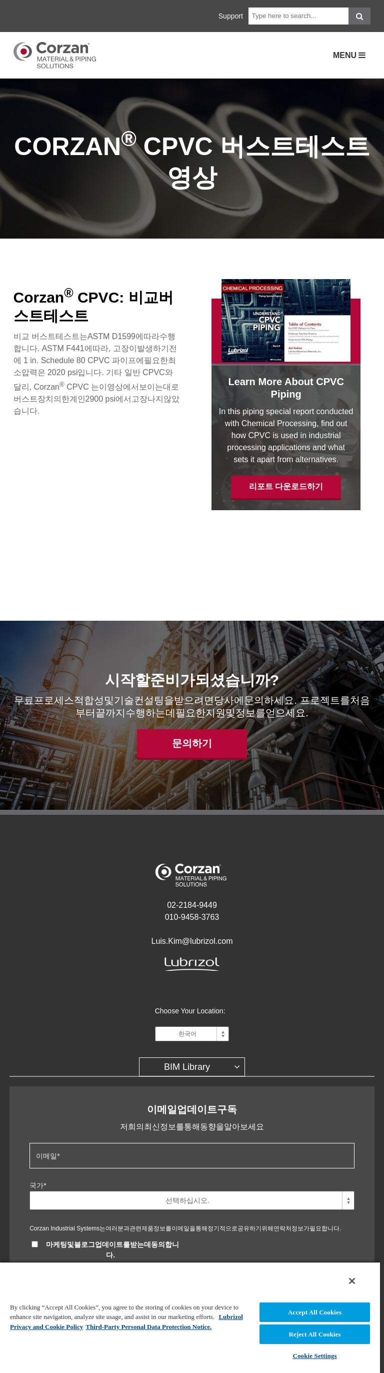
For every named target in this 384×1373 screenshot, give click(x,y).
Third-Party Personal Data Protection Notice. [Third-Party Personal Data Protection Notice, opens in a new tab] (149, 1326)
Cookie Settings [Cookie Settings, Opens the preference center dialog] (314, 1355)
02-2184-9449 (192, 905)
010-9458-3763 (192, 917)
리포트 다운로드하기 (286, 486)
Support (230, 16)
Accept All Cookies (315, 1312)
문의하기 (192, 743)
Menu (346, 55)
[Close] (352, 1281)
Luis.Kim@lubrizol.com (192, 941)
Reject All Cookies (315, 1334)
